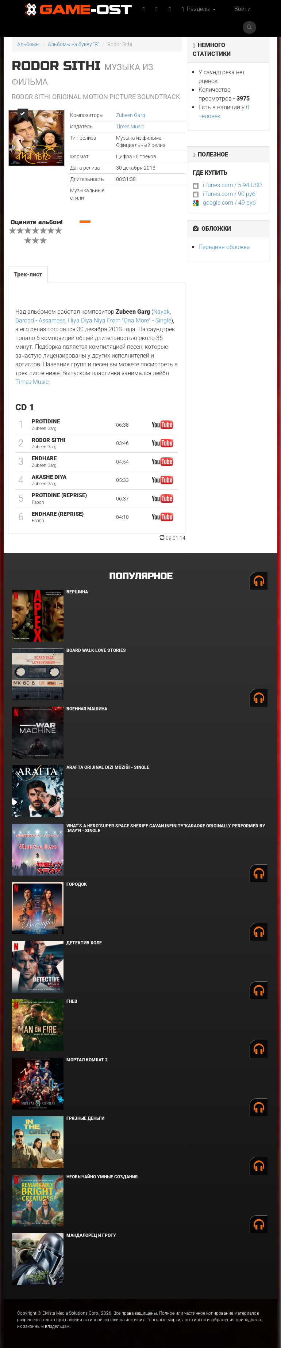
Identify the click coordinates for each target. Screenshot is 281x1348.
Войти (242, 8)
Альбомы (28, 44)
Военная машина (86, 708)
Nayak (161, 311)
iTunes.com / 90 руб (229, 193)
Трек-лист (28, 274)
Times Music (130, 126)
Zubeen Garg (130, 115)
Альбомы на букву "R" (73, 44)
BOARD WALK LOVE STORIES (96, 650)
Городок (76, 884)
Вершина (77, 591)
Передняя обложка (224, 246)
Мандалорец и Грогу (91, 1235)
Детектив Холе (84, 942)
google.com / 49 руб (229, 202)
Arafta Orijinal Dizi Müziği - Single (107, 767)
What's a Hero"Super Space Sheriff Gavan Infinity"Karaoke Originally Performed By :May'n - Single (165, 828)
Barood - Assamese (40, 320)
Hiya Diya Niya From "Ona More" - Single (119, 320)
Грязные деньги (85, 1118)
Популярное (140, 576)
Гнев (71, 1001)
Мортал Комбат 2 (87, 1059)
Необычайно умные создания (102, 1176)
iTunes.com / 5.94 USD (232, 185)
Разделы (199, 8)
